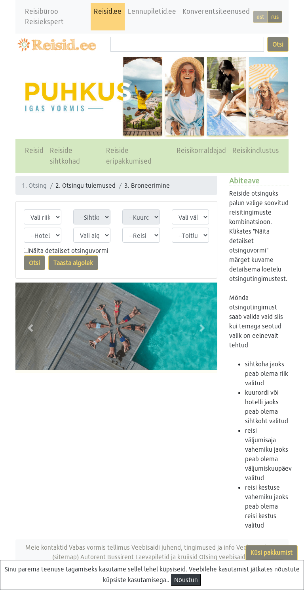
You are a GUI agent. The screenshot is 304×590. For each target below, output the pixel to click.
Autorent (93, 556)
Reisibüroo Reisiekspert (44, 16)
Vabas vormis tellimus (99, 547)
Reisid (34, 150)
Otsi (277, 44)
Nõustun (186, 579)
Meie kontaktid (46, 547)
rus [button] (275, 16)
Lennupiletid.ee (152, 11)
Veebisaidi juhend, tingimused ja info (183, 547)
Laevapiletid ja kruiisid (166, 556)
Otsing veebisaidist (225, 556)
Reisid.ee (108, 11)
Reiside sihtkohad (65, 155)
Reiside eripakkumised (129, 155)
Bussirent (120, 556)
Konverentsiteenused (216, 11)
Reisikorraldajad (201, 150)
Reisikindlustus (255, 150)
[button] (30, 328)
